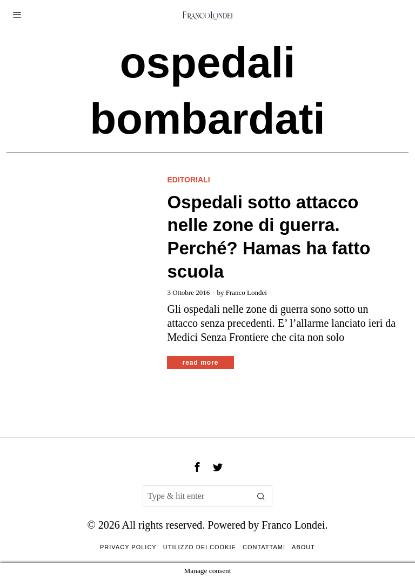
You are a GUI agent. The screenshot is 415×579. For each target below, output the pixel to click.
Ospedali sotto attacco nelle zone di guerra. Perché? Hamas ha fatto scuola (268, 237)
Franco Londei (246, 292)
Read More (200, 362)
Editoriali (188, 179)
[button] (261, 496)
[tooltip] (197, 467)
